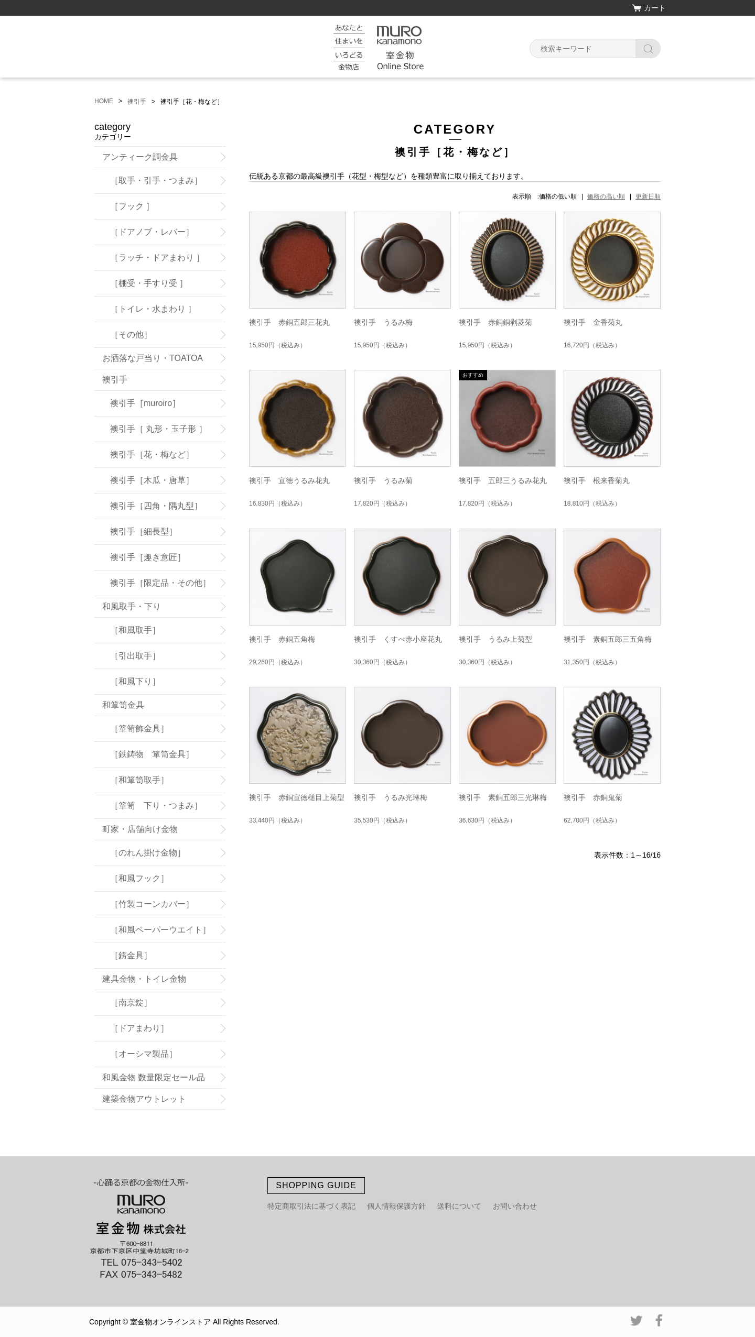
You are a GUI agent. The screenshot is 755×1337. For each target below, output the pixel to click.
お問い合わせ (515, 1206)
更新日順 (648, 196)
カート (655, 8)
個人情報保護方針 (396, 1206)
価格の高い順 (606, 196)
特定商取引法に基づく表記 (311, 1206)
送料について (459, 1206)
